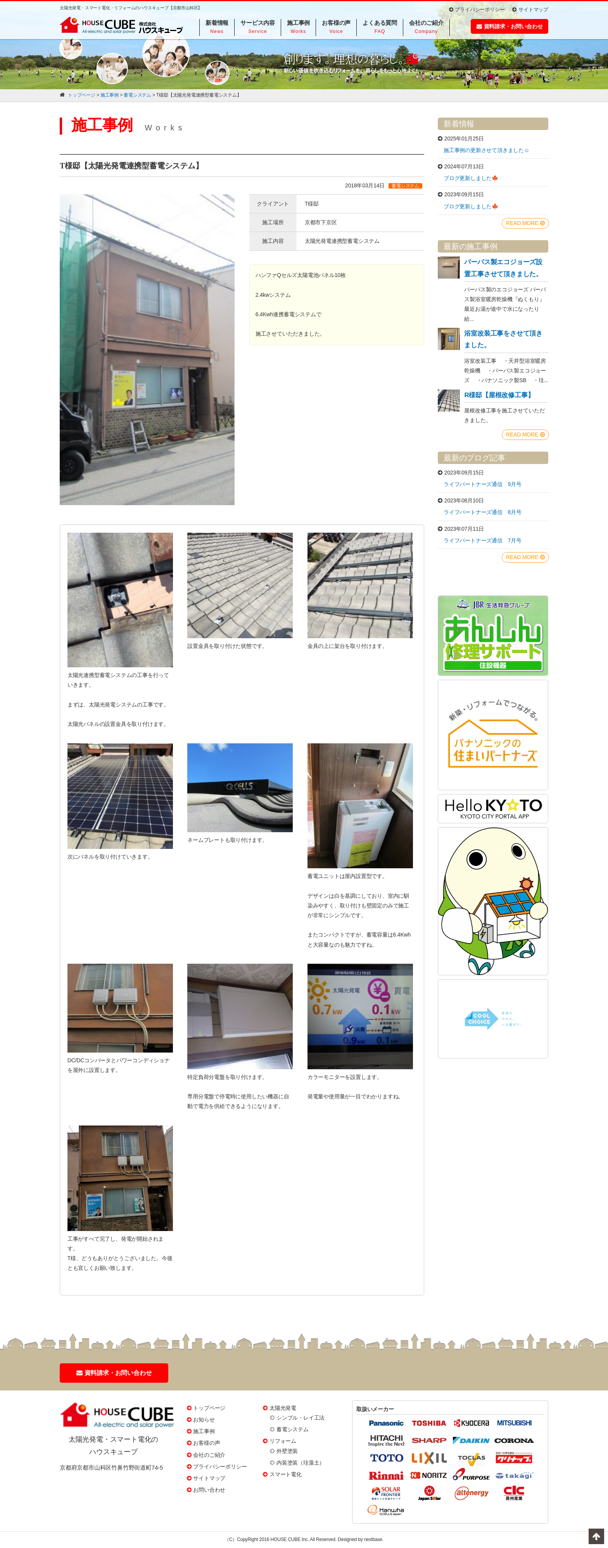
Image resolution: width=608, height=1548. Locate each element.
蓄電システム (292, 1429)
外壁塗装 (287, 1451)
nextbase (373, 1539)
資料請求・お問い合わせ (510, 26)
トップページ (209, 1408)
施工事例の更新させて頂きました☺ (486, 150)
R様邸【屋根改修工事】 (499, 395)
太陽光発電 (282, 1408)
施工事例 (203, 1431)
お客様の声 (206, 1443)
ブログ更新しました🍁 (471, 178)
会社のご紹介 (209, 1455)
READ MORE (525, 223)
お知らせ (203, 1419)
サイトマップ (530, 9)
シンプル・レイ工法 (300, 1418)
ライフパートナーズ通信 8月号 (483, 512)
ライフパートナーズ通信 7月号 (483, 540)
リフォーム (282, 1441)
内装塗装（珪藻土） (300, 1463)
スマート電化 (285, 1474)
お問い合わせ (209, 1490)
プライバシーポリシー (477, 9)
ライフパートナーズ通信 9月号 (483, 484)
